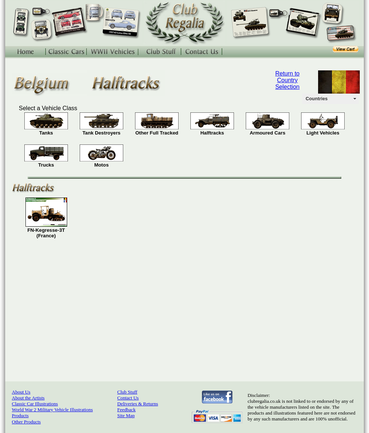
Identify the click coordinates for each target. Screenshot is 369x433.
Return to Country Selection (287, 80)
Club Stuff (127, 392)
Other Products (26, 422)
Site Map (126, 415)
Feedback (126, 409)
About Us (21, 392)
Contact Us (128, 398)
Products (20, 415)
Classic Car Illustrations (35, 403)
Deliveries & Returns (137, 403)
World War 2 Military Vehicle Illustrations (52, 409)
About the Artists (28, 398)
